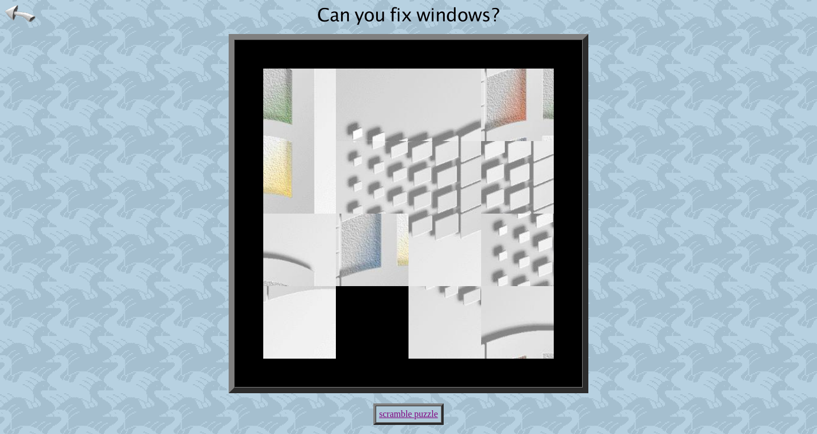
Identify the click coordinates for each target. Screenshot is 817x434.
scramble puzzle (408, 414)
